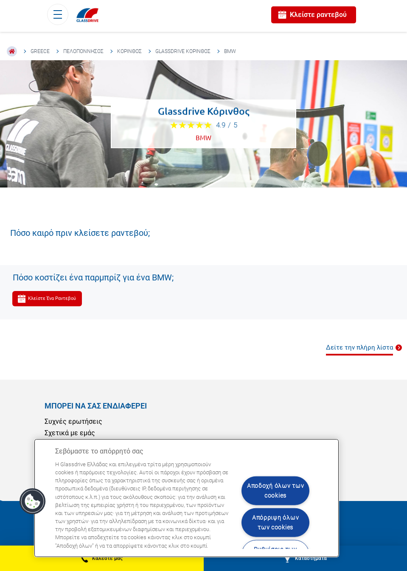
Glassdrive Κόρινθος (183, 51)
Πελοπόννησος (83, 51)
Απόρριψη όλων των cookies (275, 522)
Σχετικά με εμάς (70, 433)
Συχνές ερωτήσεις (73, 421)
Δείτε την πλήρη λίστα (359, 347)
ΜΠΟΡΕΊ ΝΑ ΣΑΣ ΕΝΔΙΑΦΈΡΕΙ (96, 405)
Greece (40, 51)
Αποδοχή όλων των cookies (275, 490)
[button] (32, 501)
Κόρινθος (129, 51)
